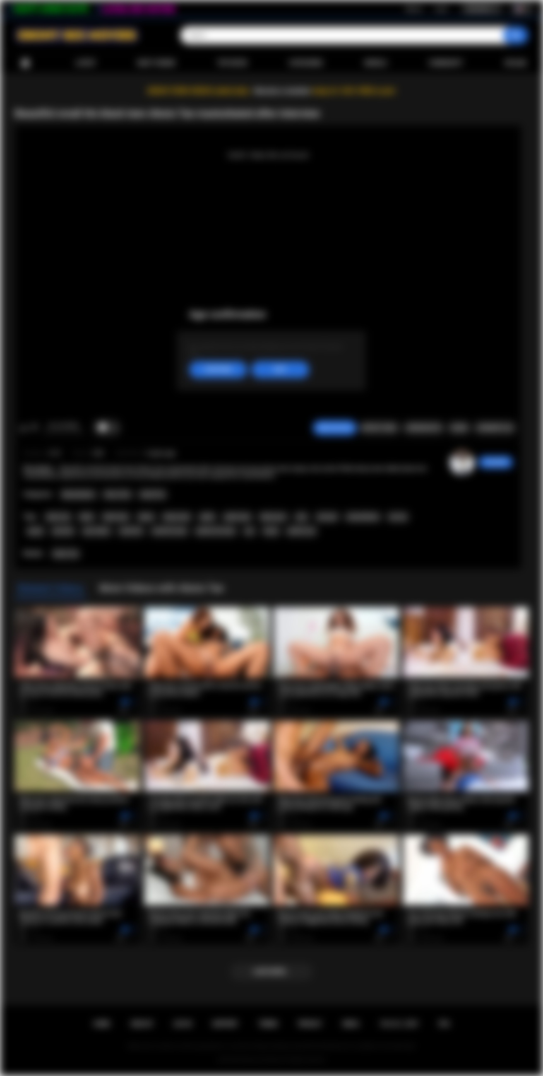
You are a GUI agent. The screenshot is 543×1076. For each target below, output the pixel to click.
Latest (85, 63)
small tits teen (169, 531)
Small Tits (152, 494)
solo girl (326, 517)
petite (207, 517)
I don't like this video (34, 428)
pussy (35, 531)
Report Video (379, 428)
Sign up (414, 9)
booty (271, 531)
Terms (268, 1024)
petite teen (237, 517)
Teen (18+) (117, 494)
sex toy (397, 517)
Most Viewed (156, 63)
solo (301, 517)
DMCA (351, 1024)
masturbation (362, 517)
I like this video (23, 428)
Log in (441, 9)
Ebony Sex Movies (263, 1060)
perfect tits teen (215, 531)
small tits (131, 531)
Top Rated (232, 63)
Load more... (271, 971)
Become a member (282, 91)
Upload (515, 63)
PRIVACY (310, 1024)
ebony (146, 517)
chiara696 (496, 462)
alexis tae (58, 517)
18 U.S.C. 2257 (399, 1024)
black (86, 517)
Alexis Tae (66, 554)
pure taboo (96, 531)
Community (445, 63)
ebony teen (177, 517)
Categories (306, 63)
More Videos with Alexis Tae (161, 588)
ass (249, 531)
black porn (273, 517)
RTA (444, 1024)
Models (375, 63)
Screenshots (423, 428)
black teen (116, 517)
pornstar (63, 531)
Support (225, 1024)
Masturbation (78, 494)
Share (459, 428)
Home (25, 63)
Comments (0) (494, 428)
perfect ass (301, 531)
